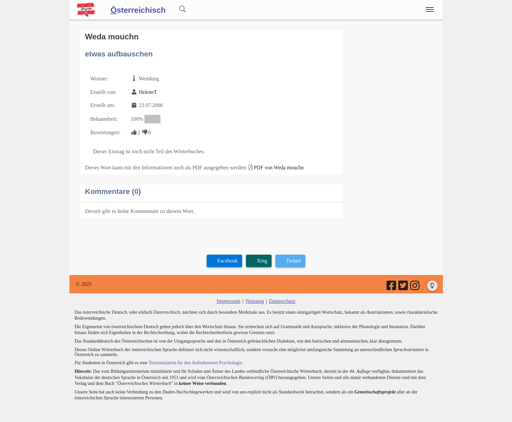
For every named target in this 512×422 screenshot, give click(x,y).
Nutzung (255, 299)
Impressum (229, 299)
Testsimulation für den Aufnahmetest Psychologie (194, 359)
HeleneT (147, 91)
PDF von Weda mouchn (275, 165)
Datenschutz (281, 299)
